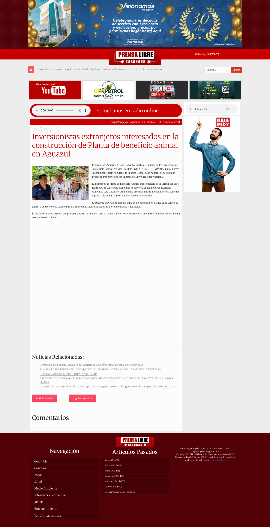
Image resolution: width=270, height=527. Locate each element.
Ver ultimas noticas (47, 515)
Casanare (57, 69)
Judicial (136, 69)
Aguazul (135, 121)
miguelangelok (119, 121)
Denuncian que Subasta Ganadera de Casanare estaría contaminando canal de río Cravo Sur (91, 364)
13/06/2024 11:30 (151, 121)
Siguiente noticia (82, 398)
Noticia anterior (44, 398)
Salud (76, 69)
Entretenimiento (152, 69)
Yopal (68, 69)
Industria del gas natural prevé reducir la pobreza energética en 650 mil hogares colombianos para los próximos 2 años (108, 386)
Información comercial (116, 69)
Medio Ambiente (91, 69)
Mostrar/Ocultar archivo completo (120, 492)
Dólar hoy (200, 54)
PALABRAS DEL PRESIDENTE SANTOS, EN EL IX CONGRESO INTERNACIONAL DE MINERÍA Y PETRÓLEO (100, 369)
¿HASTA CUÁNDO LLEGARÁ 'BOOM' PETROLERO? (68, 373)
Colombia (44, 69)
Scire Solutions (219, 460)
